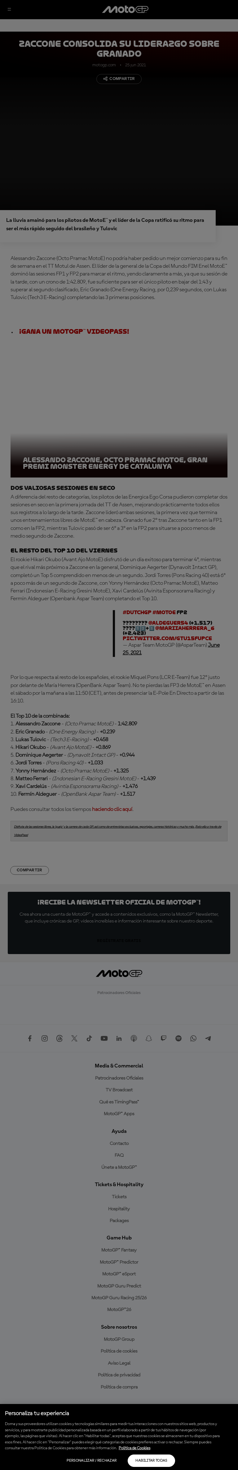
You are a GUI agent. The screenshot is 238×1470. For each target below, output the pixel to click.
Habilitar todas (151, 1461)
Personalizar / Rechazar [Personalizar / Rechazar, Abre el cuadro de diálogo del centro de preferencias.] (92, 1461)
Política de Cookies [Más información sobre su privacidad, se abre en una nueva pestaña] (134, 1448)
